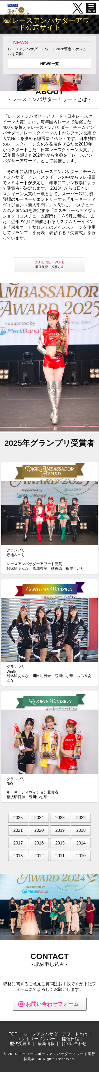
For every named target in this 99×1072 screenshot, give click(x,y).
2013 (18, 855)
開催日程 (70, 1039)
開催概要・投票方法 (49, 264)
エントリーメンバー (36, 1039)
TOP (13, 1034)
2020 (39, 830)
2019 (60, 830)
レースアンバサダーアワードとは (55, 1034)
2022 (81, 817)
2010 (81, 855)
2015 (60, 843)
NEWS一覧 (49, 64)
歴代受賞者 (20, 1044)
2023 (60, 817)
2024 (39, 817)
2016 (39, 843)
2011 (60, 855)
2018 (81, 830)
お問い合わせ (74, 1044)
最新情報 (46, 1044)
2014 (81, 843)
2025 (18, 817)
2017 (18, 843)
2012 (39, 855)
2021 (18, 830)
